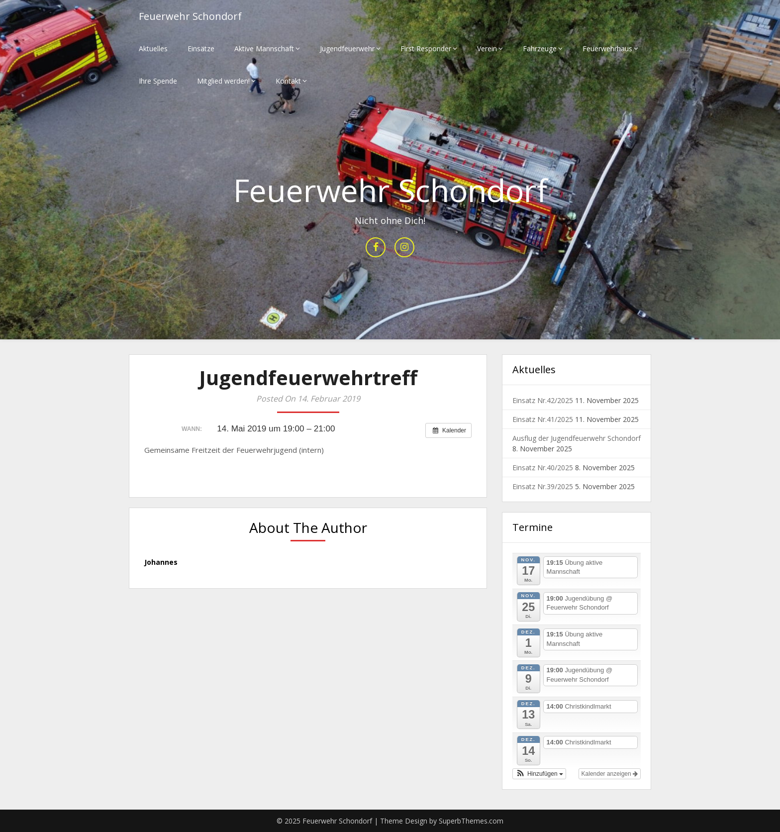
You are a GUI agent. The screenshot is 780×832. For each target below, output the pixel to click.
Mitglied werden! (223, 81)
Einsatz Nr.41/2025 (542, 419)
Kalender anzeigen (610, 773)
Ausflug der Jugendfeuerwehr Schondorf (576, 438)
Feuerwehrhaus (607, 48)
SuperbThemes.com (471, 821)
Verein (487, 48)
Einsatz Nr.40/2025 (542, 467)
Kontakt (288, 81)
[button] (539, 774)
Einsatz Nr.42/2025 (542, 400)
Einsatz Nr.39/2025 (542, 486)
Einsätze (201, 48)
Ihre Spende (158, 81)
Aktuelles (153, 48)
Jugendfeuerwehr (347, 48)
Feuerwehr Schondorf (190, 16)
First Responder (425, 48)
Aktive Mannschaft (264, 48)
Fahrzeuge (540, 48)
